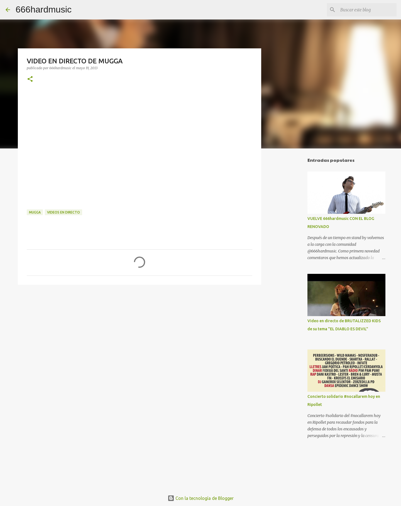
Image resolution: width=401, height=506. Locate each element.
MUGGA (35, 212)
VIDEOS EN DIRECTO (63, 212)
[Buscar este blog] (367, 9)
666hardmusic (44, 9)
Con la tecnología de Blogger (201, 498)
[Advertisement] (289, 240)
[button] (30, 79)
